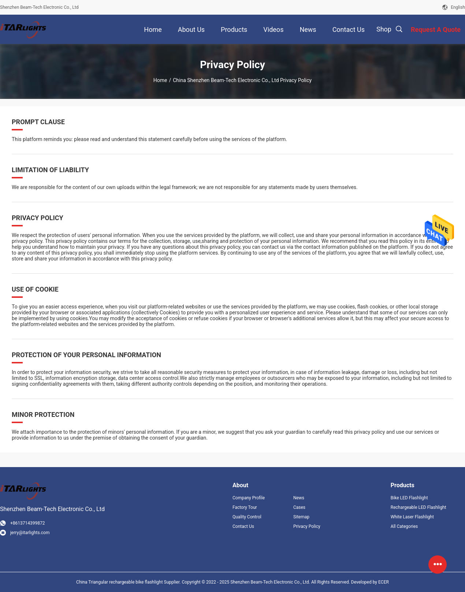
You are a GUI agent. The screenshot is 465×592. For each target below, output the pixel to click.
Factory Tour (244, 507)
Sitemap (301, 516)
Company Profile (248, 497)
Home (160, 80)
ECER (383, 582)
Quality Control (246, 516)
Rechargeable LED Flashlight (418, 507)
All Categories (404, 526)
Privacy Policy (306, 526)
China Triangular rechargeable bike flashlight (119, 582)
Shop (383, 29)
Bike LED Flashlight (409, 497)
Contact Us (243, 526)
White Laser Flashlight (412, 516)
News (298, 497)
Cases (299, 507)
